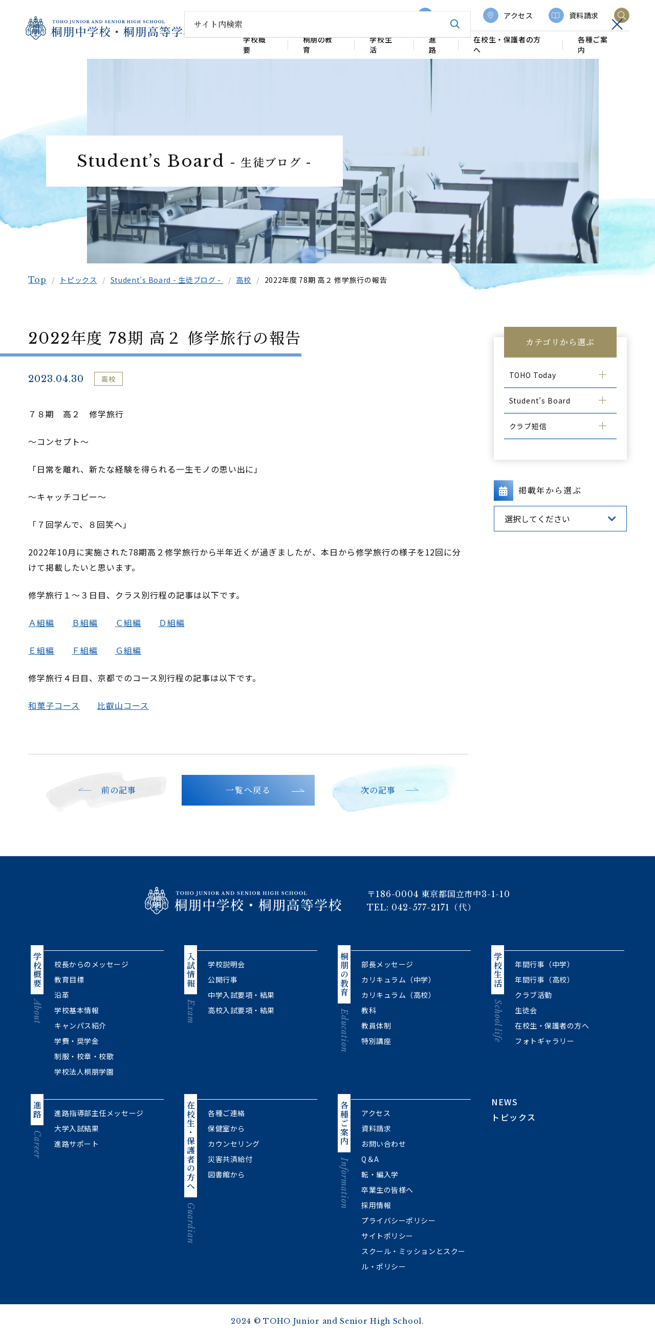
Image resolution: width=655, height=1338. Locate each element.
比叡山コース (125, 705)
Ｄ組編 (174, 622)
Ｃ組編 (131, 622)
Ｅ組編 (44, 650)
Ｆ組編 (87, 650)
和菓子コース (56, 705)
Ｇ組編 (131, 650)
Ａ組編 (44, 622)
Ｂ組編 (87, 622)
